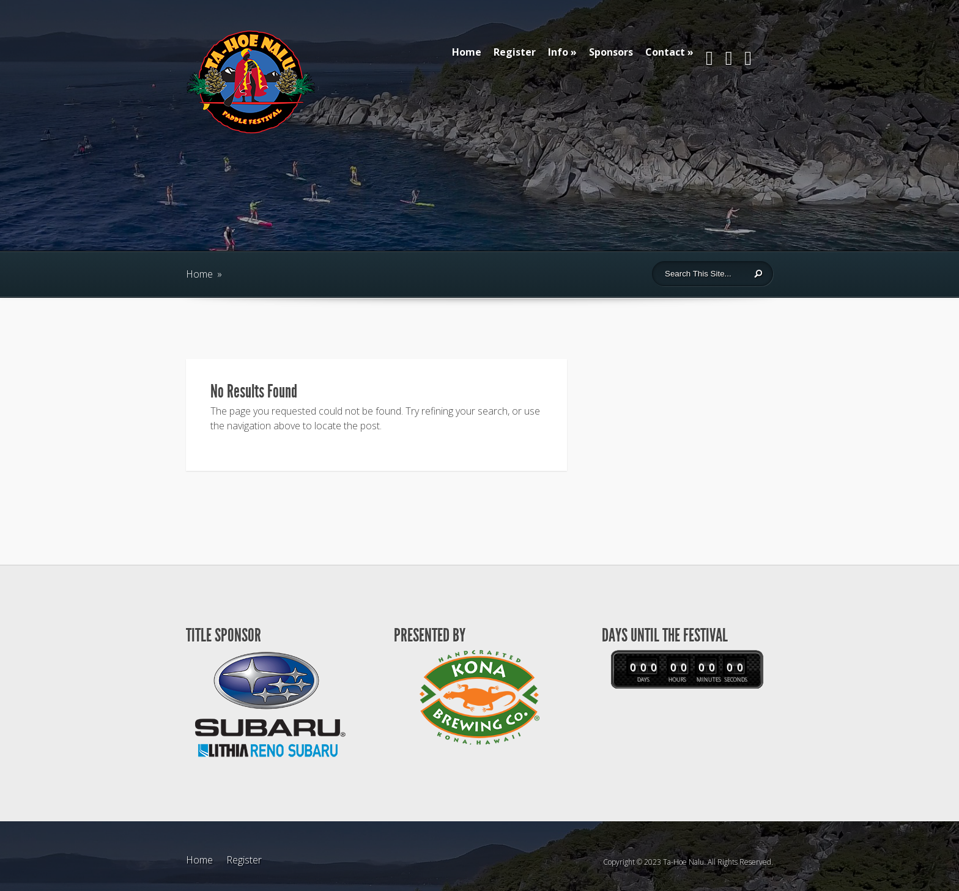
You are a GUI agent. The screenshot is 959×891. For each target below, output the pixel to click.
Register (515, 52)
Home (466, 52)
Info (558, 52)
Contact (665, 52)
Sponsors (611, 52)
